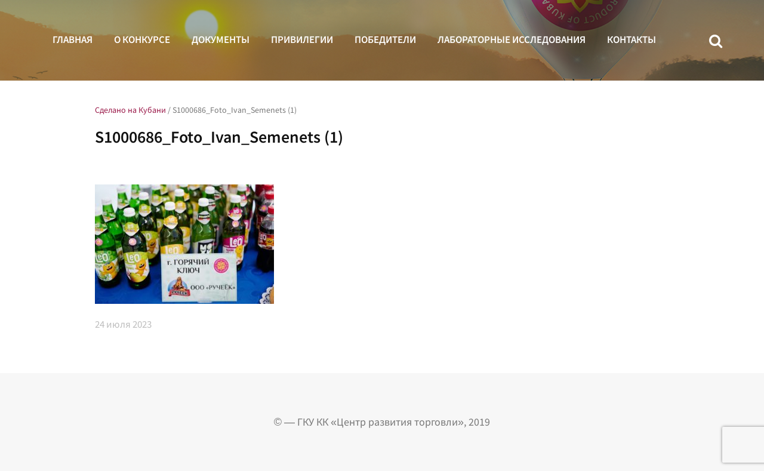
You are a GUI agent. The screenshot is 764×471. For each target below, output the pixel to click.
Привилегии (302, 39)
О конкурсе (142, 39)
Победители (385, 39)
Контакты (631, 39)
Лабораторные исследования (512, 39)
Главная (73, 39)
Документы (220, 39)
